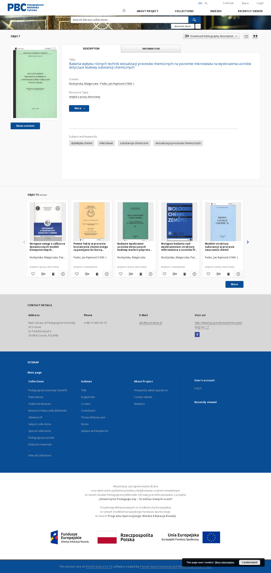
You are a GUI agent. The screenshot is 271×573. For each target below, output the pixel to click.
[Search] (194, 19)
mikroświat (106, 143)
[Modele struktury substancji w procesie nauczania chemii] (223, 221)
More (234, 284)
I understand (249, 562)
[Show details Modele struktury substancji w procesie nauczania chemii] (238, 274)
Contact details (143, 397)
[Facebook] (197, 335)
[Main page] (124, 11)
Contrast (228, 3)
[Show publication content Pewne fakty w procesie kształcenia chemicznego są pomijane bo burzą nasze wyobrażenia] (97, 274)
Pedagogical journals (41, 437)
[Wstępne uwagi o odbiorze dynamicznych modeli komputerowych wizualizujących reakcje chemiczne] (48, 221)
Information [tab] (151, 48)
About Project (147, 11)
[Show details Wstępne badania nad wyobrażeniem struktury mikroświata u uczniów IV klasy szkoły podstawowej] (194, 274)
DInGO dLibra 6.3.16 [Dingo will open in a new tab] (99, 566)
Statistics (139, 404)
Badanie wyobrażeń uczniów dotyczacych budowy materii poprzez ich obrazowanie (133, 246)
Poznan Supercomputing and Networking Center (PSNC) (176, 566)
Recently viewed (250, 11)
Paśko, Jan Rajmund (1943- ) (117, 83)
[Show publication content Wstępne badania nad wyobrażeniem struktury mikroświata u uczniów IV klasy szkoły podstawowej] (184, 274)
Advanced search (182, 26)
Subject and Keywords (94, 431)
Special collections (39, 431)
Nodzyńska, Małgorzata (83, 83)
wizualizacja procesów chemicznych (178, 143)
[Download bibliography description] (43, 274)
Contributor (88, 410)
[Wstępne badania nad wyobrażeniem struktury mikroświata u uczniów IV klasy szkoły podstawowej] (179, 221)
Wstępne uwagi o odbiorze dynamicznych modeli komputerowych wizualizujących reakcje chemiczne (47, 246)
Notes (84, 424)
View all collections (39, 455)
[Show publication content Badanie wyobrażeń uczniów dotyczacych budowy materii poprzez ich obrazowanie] (141, 274)
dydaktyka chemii (81, 143)
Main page (35, 372)
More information (224, 562)
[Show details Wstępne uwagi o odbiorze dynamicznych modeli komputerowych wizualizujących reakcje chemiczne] (63, 274)
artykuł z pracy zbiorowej (84, 97)
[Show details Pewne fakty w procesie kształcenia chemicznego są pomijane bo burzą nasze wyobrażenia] (106, 274)
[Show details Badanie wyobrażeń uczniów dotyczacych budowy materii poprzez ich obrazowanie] (150, 274)
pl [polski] (206, 3)
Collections (184, 11)
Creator (86, 404)
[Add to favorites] (246, 36)
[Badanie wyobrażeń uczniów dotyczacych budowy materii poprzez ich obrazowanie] (135, 221)
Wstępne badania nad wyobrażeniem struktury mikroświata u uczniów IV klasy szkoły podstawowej (178, 246)
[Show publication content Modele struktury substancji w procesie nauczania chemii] (228, 274)
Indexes (216, 11)
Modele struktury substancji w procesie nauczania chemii (219, 246)
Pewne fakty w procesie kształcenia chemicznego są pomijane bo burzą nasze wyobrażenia (90, 246)
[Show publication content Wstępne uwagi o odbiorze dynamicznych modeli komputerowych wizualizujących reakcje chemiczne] (53, 274)
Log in (198, 388)
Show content (25, 126)
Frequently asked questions (151, 390)
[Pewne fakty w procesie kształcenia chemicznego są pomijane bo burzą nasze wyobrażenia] (92, 221)
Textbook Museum (39, 404)
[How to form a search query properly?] (198, 26)
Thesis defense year (93, 417)
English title (88, 397)
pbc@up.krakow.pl (150, 323)
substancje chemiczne (134, 143)
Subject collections (39, 424)
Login (260, 3)
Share (245, 3)
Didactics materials (40, 444)
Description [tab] (91, 48)
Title (83, 390)
